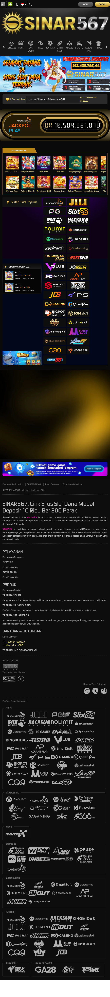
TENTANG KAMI (34, 484)
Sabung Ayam (88, 46)
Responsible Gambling (13, 484)
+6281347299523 (14, 641)
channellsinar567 (13, 645)
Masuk (85, 4)
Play (15, 130)
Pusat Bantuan (52, 484)
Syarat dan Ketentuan (72, 484)
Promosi (98, 45)
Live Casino (31, 46)
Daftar (102, 4)
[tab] (54, 202)
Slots (21, 45)
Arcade (69, 45)
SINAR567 (7, 529)
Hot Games (11, 45)
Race (40, 45)
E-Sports (79, 45)
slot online (32, 517)
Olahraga (50, 45)
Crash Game (60, 46)
